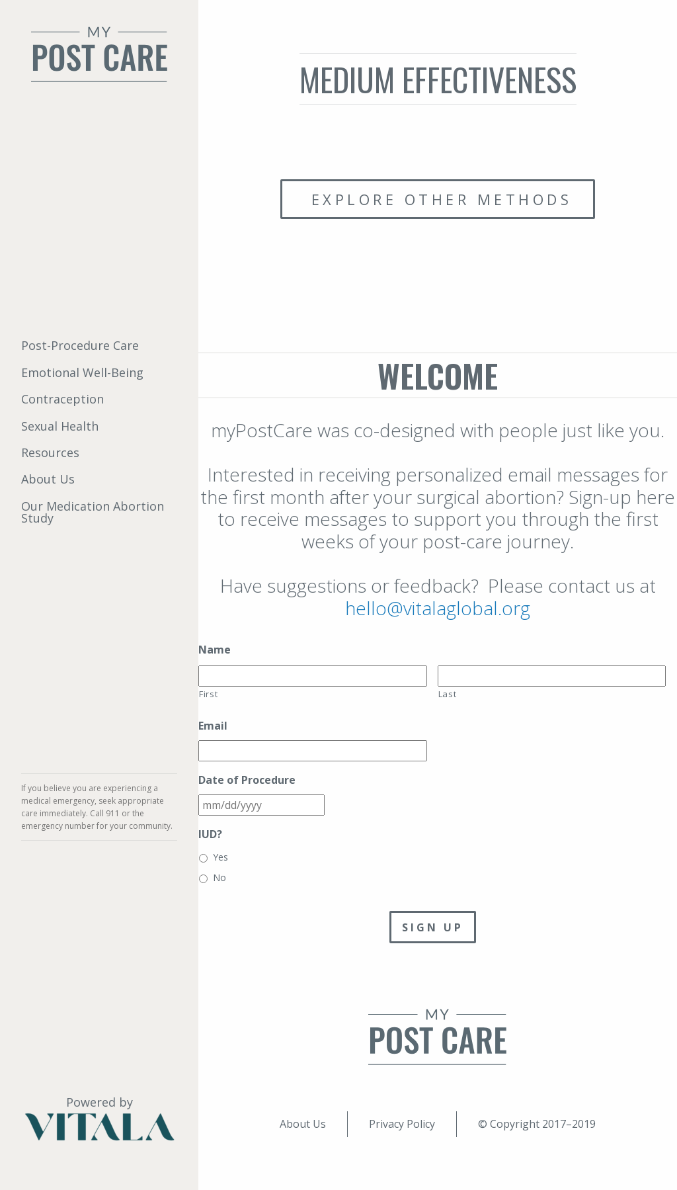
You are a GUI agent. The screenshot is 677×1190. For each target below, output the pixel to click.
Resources (50, 452)
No (219, 877)
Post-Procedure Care (80, 345)
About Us (48, 479)
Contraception (62, 399)
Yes (220, 857)
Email (212, 726)
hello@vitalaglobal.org (437, 607)
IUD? (210, 834)
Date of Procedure (247, 780)
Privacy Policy (402, 1124)
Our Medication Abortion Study (92, 512)
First (208, 694)
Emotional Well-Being (82, 372)
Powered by (99, 1118)
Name (214, 650)
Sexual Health (60, 426)
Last (447, 694)
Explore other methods (437, 199)
